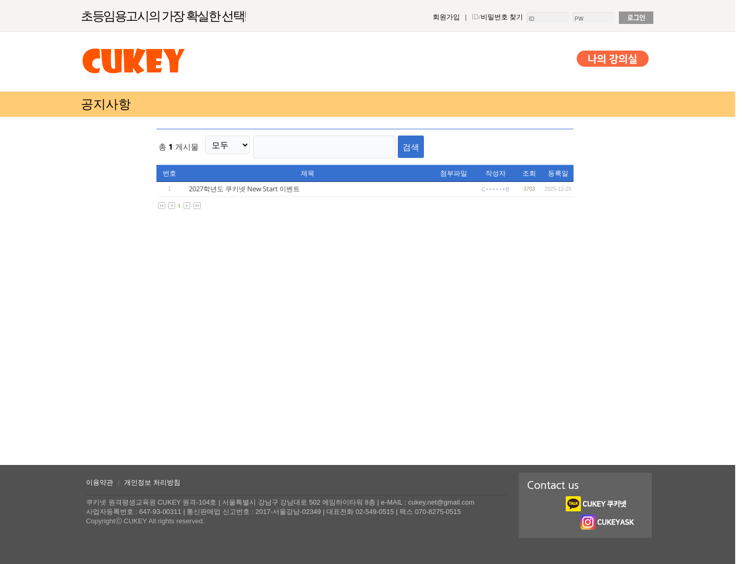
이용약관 (99, 482)
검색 (396, 145)
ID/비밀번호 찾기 (497, 16)
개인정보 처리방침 (152, 482)
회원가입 (446, 16)
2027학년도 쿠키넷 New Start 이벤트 (244, 185)
